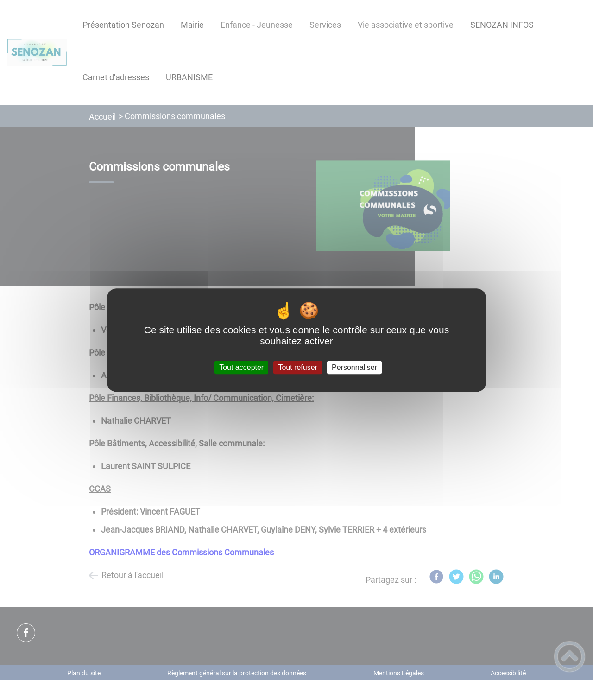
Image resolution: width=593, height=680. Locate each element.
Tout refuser (297, 367)
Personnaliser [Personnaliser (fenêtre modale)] (354, 367)
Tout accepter (241, 367)
